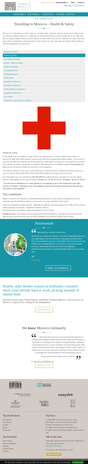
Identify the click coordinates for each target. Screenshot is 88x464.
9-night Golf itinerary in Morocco (59, 425)
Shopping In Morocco (12, 93)
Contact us (81, 2)
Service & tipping (11, 66)
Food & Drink (8, 448)
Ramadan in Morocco (12, 85)
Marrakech (7, 419)
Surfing (5, 451)
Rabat (5, 427)
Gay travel (8, 96)
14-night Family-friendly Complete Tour (61, 427)
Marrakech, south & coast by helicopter (61, 422)
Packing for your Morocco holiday (17, 100)
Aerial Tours (7, 441)
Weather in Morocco (12, 81)
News (73, 2)
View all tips (44, 365)
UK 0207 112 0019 (53, 446)
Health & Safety (10, 55)
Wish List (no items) (47, 2)
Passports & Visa (10, 52)
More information (62, 2)
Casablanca (7, 422)
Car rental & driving (12, 59)
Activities (70, 14)
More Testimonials (58, 268)
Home (37, 19)
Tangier (5, 425)
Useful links (8, 78)
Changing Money (11, 70)
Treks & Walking (9, 443)
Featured (61, 14)
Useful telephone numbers (14, 89)
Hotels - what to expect (13, 63)
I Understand (78, 462)
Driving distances (11, 74)
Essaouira (6, 430)
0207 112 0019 (76, 5)
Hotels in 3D (48, 14)
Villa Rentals (34, 14)
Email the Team (53, 454)
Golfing (6, 446)
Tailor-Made (19, 14)
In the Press (44, 309)
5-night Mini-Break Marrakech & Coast (61, 419)
